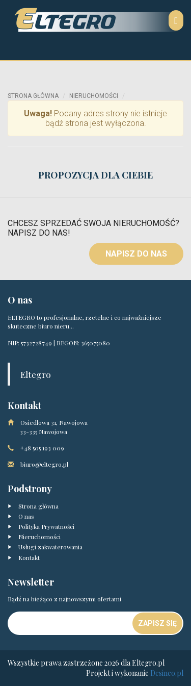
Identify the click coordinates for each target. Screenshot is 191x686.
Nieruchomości (93, 95)
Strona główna (33, 95)
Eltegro (35, 374)
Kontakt (24, 557)
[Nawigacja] (176, 20)
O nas (21, 516)
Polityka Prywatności (41, 526)
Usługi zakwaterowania (45, 547)
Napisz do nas (136, 254)
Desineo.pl (166, 673)
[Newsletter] (70, 623)
